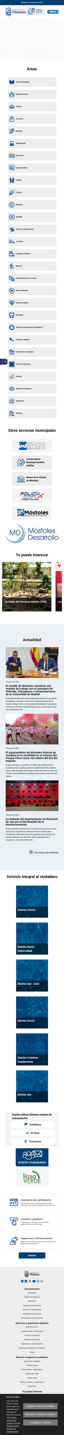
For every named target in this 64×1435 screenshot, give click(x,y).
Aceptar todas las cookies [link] (40, 1406)
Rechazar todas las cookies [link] (40, 1414)
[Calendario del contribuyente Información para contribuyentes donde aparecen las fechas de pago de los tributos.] (32, 1202)
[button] (52, 12)
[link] (3, 362)
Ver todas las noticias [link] (46, 852)
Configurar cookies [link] (40, 1422)
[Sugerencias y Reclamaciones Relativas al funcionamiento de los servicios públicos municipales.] (32, 1240)
